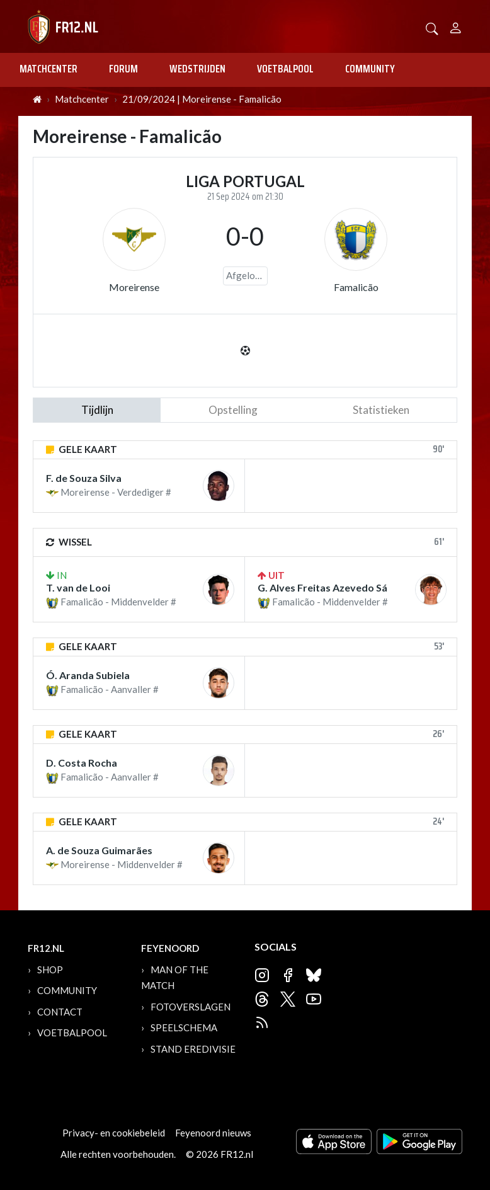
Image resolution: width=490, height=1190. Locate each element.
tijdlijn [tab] (97, 409)
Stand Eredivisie (193, 1049)
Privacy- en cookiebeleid (113, 1132)
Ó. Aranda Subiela (88, 675)
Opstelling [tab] (233, 409)
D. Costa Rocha (81, 763)
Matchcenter (48, 68)
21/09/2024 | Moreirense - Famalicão (202, 99)
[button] (432, 27)
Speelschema (184, 1027)
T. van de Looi (78, 587)
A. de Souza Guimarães (99, 850)
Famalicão (356, 287)
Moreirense (134, 287)
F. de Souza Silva (84, 478)
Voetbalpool (285, 68)
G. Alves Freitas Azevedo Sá (322, 587)
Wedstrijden (197, 68)
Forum (123, 68)
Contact (60, 1011)
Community (370, 68)
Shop (50, 969)
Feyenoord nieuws (213, 1132)
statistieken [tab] (381, 409)
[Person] (455, 26)
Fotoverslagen (191, 1006)
